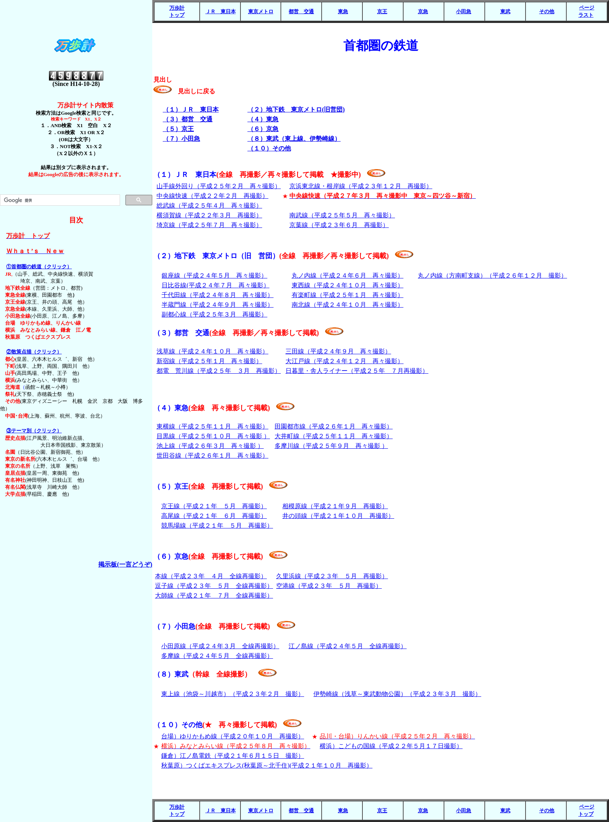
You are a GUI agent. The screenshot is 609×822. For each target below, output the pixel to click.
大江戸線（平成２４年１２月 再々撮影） (344, 361)
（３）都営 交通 (187, 119)
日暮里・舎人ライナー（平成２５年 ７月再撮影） (356, 370)
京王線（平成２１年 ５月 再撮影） (214, 506)
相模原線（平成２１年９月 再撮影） (335, 506)
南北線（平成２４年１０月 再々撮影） (348, 304)
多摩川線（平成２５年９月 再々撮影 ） (331, 445)
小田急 (463, 11)
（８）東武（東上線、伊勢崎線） (294, 138)
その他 (546, 11)
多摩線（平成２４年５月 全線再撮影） (217, 655)
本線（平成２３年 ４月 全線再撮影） (211, 576)
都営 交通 (301, 11)
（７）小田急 (181, 138)
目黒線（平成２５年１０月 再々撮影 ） (213, 436)
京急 (423, 11)
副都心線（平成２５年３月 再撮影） (214, 314)
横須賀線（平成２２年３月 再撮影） (209, 215)
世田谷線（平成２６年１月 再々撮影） (212, 455)
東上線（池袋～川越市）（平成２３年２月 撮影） (232, 694)
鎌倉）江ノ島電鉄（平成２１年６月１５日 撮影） (232, 755)
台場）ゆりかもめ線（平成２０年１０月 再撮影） (232, 736)
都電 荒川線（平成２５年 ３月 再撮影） (219, 370)
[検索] (59, 200)
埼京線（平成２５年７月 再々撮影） (209, 225)
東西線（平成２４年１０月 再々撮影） (348, 285)
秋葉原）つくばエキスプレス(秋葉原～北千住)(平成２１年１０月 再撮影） (266, 765)
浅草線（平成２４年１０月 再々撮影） (212, 351)
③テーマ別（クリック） (34, 431)
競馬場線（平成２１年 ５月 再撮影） (217, 525)
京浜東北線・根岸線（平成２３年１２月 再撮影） (360, 186)
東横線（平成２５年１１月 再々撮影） (212, 426)
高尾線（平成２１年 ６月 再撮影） (214, 515)
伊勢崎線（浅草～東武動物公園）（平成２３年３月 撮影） (397, 694)
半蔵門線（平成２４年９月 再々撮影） (217, 304)
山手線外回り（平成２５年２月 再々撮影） (219, 186)
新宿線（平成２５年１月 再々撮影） (209, 361)
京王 (382, 11)
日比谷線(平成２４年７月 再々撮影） (215, 285)
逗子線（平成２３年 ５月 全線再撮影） (214, 585)
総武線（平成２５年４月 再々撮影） (209, 205)
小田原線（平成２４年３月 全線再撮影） (220, 646)
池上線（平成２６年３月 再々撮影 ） (210, 445)
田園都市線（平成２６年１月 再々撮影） (334, 426)
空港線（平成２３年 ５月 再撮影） (329, 585)
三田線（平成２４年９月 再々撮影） (338, 351)
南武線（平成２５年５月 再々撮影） (342, 215)
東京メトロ (260, 11)
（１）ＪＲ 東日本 (257, 174)
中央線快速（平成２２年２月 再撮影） (212, 195)
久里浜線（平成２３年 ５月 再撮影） (332, 576)
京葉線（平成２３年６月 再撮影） (339, 225)
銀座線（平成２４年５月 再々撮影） (214, 275)
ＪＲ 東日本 (220, 11)
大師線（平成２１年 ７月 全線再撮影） (214, 595)
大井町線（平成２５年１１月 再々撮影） (334, 436)
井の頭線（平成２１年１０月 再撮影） (338, 515)
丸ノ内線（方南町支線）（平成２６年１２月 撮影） (492, 275)
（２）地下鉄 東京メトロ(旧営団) (296, 109)
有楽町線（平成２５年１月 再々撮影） (348, 295)
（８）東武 (202, 674)
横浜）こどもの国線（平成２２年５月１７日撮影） (391, 746)
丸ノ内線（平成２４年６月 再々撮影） (348, 275)
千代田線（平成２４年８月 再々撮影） (217, 295)
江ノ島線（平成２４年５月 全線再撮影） (348, 646)
